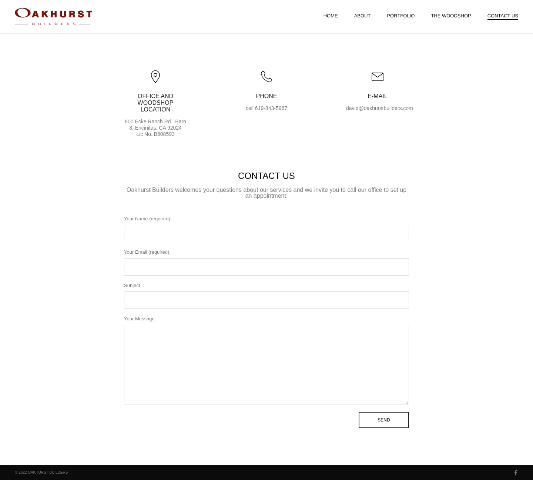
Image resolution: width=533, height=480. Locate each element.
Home (331, 16)
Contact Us (502, 16)
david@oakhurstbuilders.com (379, 108)
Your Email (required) (266, 262)
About (362, 16)
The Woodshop (451, 16)
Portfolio (401, 16)
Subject (266, 296)
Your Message (266, 360)
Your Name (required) (266, 229)
